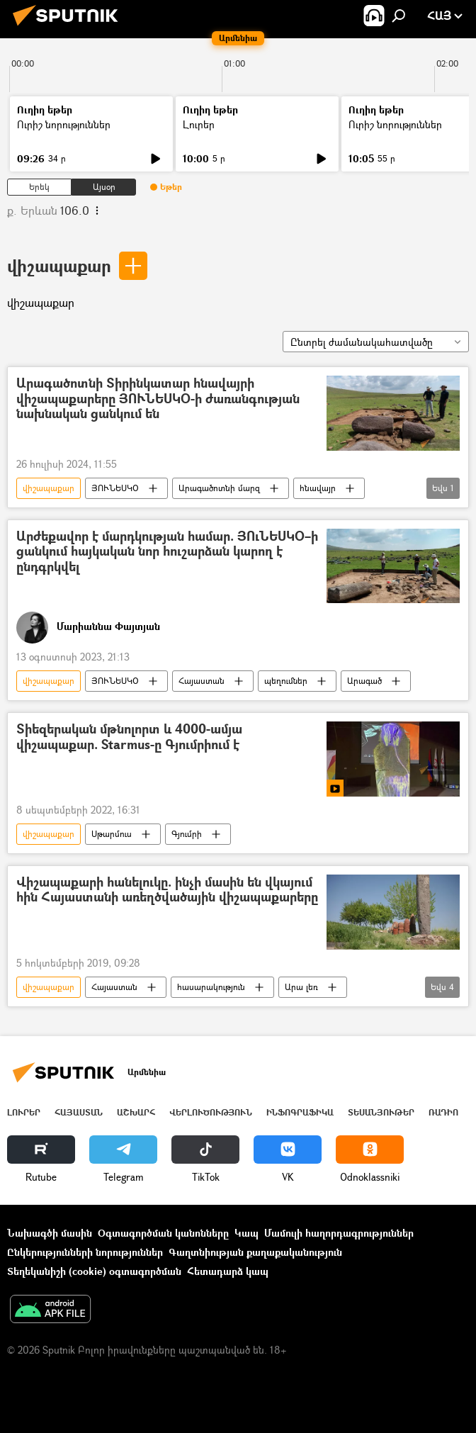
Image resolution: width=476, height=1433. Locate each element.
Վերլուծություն (210, 1112)
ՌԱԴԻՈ (443, 1112)
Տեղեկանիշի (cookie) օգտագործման (94, 1271)
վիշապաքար (59, 265)
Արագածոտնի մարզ (219, 488)
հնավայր (318, 488)
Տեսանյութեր (381, 1112)
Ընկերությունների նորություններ (85, 1252)
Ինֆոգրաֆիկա (300, 1112)
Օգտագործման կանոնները (163, 1233)
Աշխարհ (136, 1112)
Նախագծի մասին (49, 1233)
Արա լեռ (301, 987)
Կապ (246, 1233)
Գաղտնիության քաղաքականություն (255, 1252)
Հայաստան (201, 681)
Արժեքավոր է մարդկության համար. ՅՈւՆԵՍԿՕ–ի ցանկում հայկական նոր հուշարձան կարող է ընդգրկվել (167, 552)
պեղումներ (285, 681)
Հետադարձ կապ (227, 1271)
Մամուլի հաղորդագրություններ (339, 1233)
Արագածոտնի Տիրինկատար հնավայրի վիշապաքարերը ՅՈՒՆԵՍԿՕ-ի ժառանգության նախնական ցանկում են (158, 399)
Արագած (364, 681)
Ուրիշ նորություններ (63, 124)
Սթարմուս (111, 834)
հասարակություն (211, 987)
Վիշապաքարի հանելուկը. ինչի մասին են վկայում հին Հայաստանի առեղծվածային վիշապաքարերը (167, 890)
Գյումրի (186, 834)
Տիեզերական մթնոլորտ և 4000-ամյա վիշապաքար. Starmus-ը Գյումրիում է (129, 737)
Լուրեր (199, 124)
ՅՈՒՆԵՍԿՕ (115, 488)
